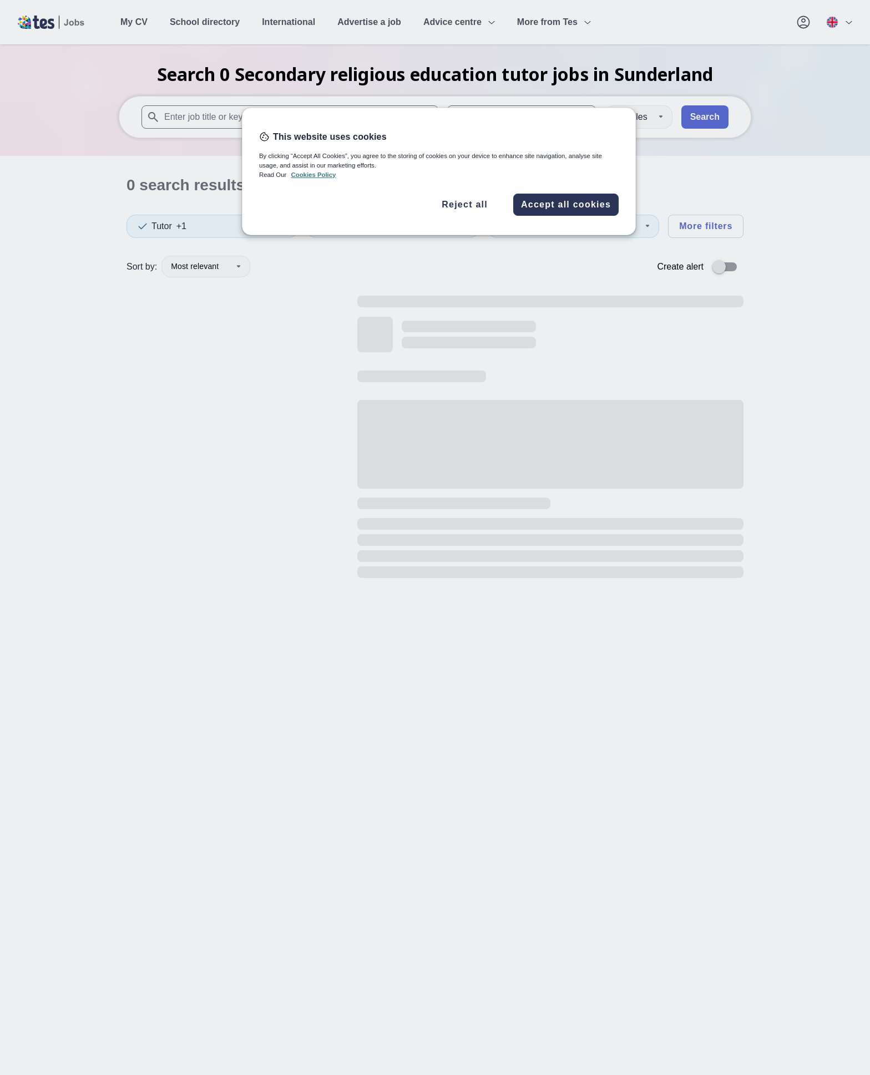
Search (705, 116)
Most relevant (206, 266)
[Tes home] (51, 22)
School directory (205, 22)
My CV (134, 22)
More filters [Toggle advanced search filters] (705, 226)
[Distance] (638, 117)
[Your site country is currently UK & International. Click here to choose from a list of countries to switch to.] (839, 22)
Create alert (680, 266)
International (288, 22)
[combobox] (289, 117)
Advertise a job (369, 22)
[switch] (728, 266)
